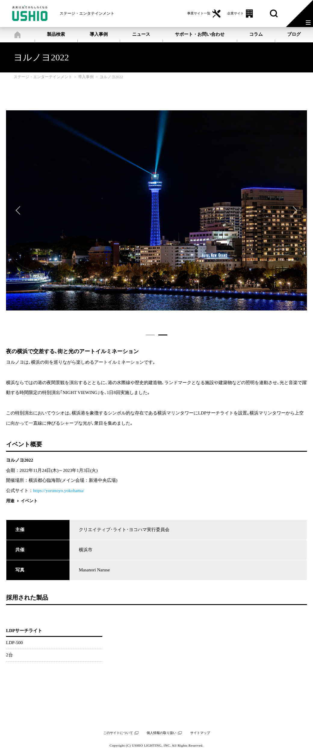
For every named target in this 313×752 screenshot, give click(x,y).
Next (293, 210)
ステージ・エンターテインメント (17, 34)
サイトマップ (200, 733)
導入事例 (99, 34)
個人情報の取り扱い (161, 733)
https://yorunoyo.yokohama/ (58, 490)
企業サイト (235, 13)
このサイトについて (118, 733)
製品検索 (56, 34)
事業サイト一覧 (198, 13)
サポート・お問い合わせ (200, 34)
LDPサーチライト (24, 630)
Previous (20, 210)
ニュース (141, 34)
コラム (256, 34)
